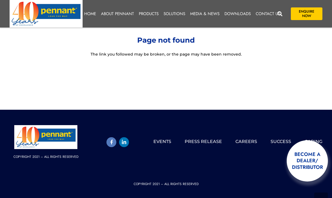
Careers (246, 141)
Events (162, 141)
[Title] (111, 142)
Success (281, 141)
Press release (203, 141)
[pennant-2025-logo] (46, 14)
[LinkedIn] (124, 142)
